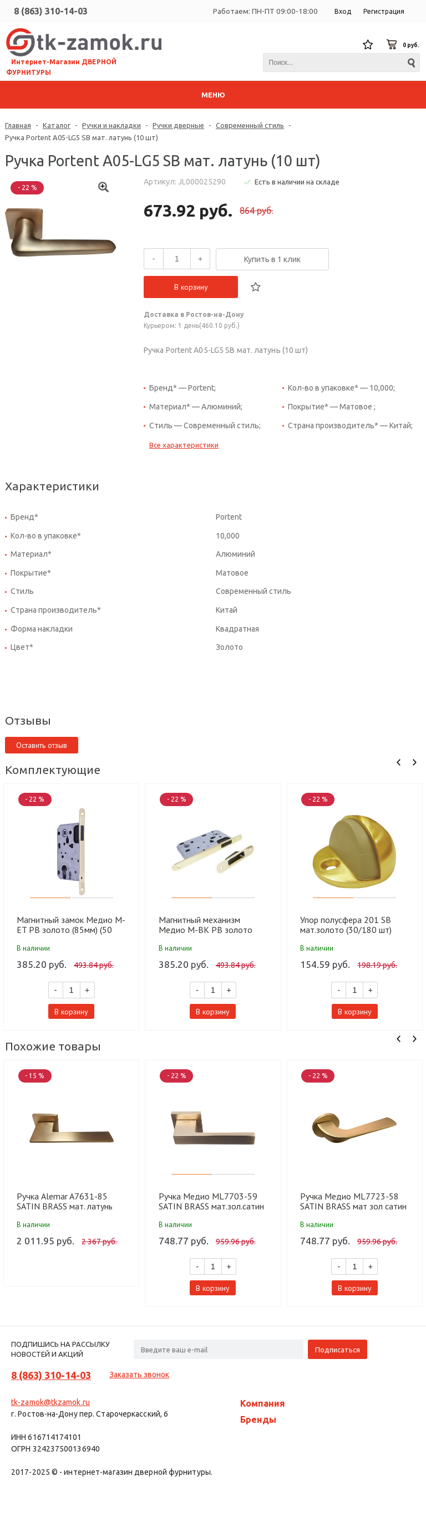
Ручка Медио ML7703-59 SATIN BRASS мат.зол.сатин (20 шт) (211, 1201)
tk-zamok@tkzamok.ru (50, 1402)
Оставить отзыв (41, 745)
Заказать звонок (139, 1374)
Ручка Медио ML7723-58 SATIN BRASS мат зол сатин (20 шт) (353, 1201)
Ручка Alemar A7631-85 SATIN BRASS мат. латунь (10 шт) (65, 1201)
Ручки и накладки (111, 125)
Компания (262, 1403)
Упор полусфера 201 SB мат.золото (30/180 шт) (346, 925)
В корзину (191, 287)
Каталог (56, 125)
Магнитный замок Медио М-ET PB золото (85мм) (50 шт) (71, 925)
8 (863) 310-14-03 (51, 11)
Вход (342, 11)
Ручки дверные (178, 125)
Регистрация (383, 11)
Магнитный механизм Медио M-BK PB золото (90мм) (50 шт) (205, 925)
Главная (18, 125)
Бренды (258, 1419)
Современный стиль (250, 125)
